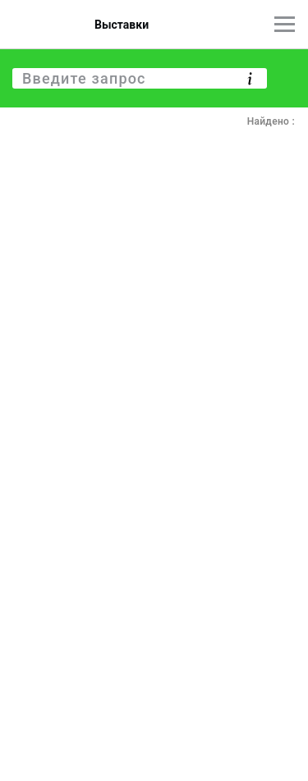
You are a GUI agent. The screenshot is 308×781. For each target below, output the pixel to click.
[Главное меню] (284, 24)
